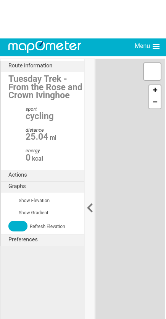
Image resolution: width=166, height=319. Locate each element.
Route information (46, 65)
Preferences (46, 239)
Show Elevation (29, 200)
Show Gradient (28, 212)
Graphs (46, 186)
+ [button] (155, 91)
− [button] (155, 102)
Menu (148, 46)
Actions (46, 175)
